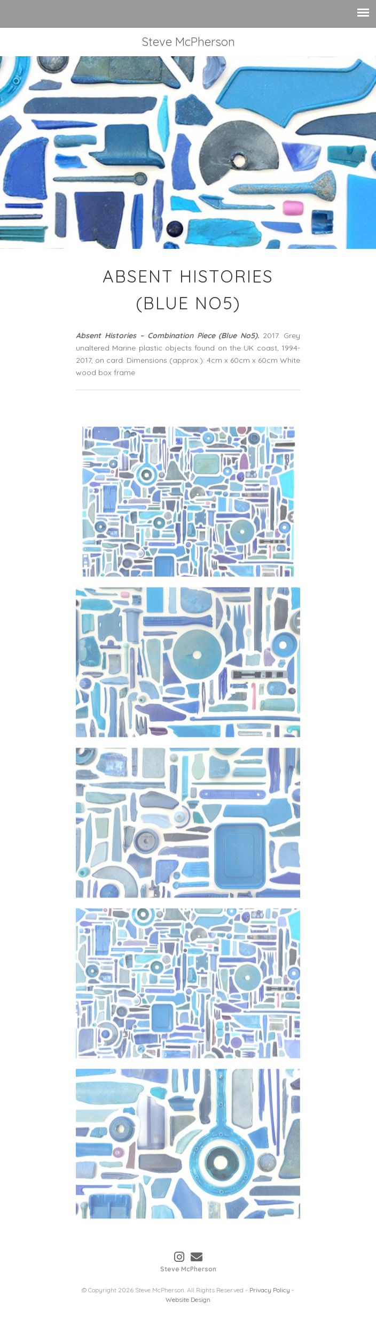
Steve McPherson (188, 41)
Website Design (188, 1299)
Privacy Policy (269, 1290)
